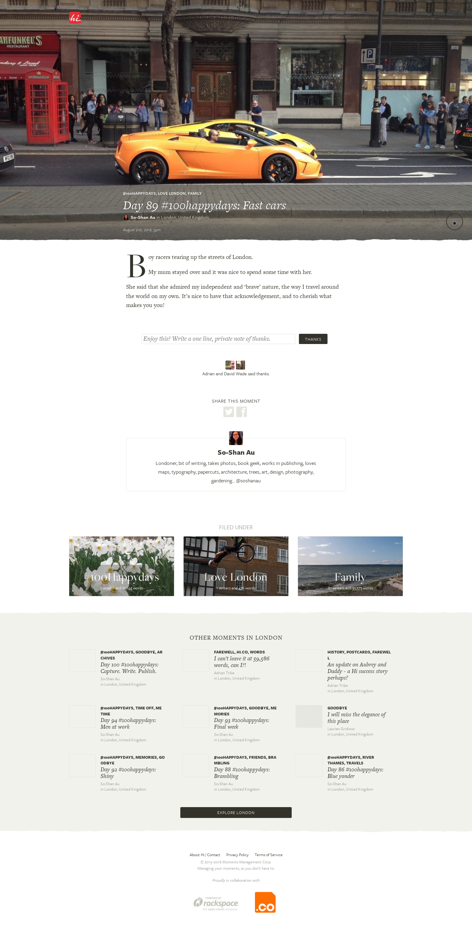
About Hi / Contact (205, 855)
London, (185, 217)
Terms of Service (269, 855)
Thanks (313, 339)
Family (195, 193)
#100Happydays (139, 193)
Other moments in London (236, 638)
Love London (172, 193)
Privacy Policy (237, 855)
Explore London (236, 813)
